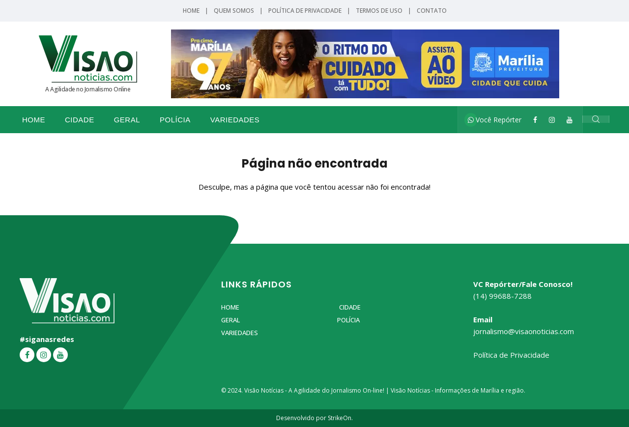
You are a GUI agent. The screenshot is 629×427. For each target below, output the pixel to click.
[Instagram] (552, 119)
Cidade (79, 119)
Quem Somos (234, 10)
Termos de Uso (379, 10)
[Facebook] (535, 119)
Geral (127, 119)
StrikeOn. (340, 418)
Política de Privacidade (305, 10)
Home (191, 10)
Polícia (175, 119)
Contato (432, 10)
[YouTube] (569, 119)
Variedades (235, 119)
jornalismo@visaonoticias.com (523, 331)
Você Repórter (494, 119)
